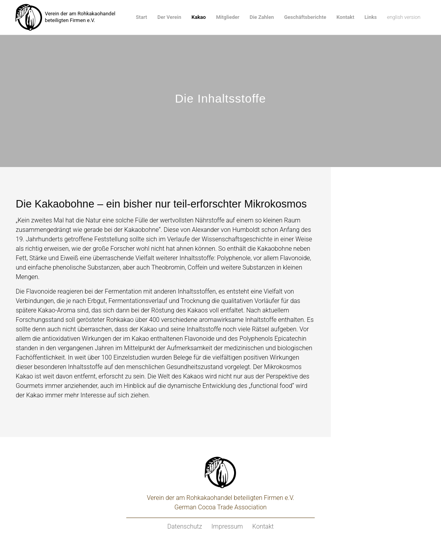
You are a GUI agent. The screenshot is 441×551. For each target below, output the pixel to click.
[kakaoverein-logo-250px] (28, 17)
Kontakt (262, 526)
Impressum (227, 526)
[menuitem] (141, 17)
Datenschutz (184, 526)
